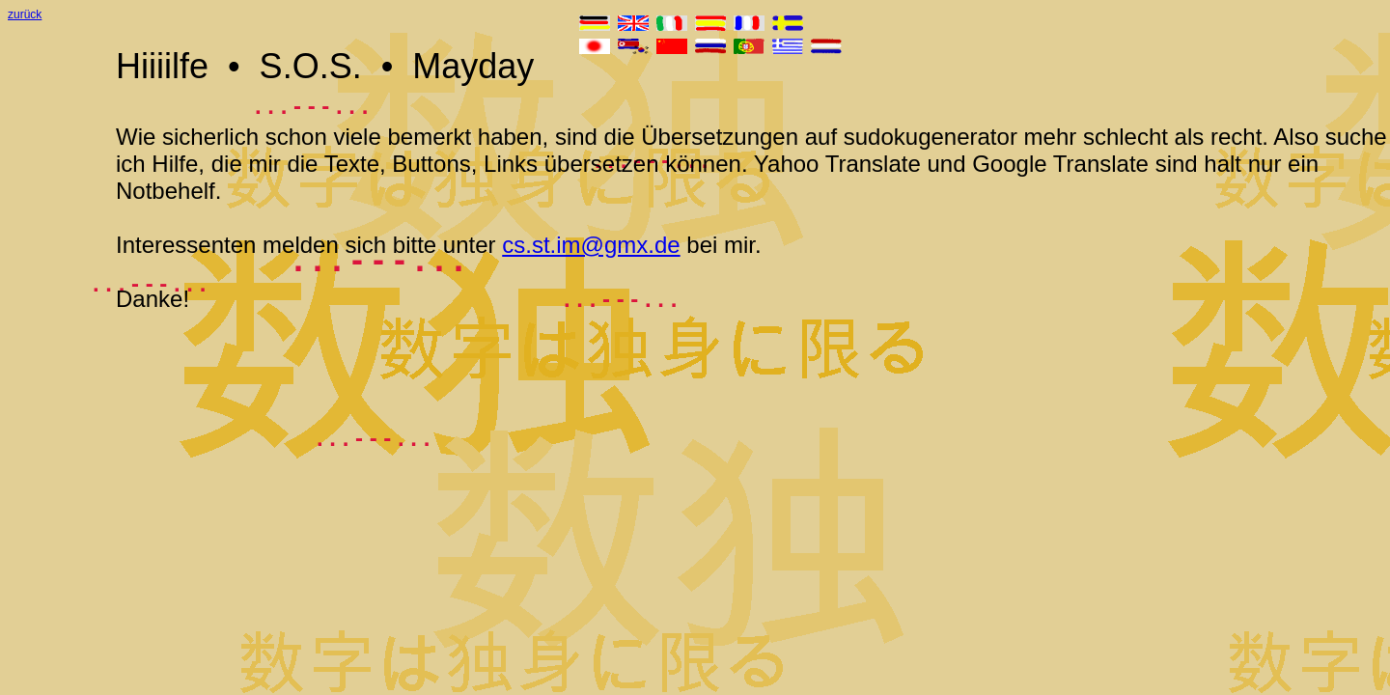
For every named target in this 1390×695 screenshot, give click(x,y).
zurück (25, 14)
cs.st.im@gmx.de (591, 245)
